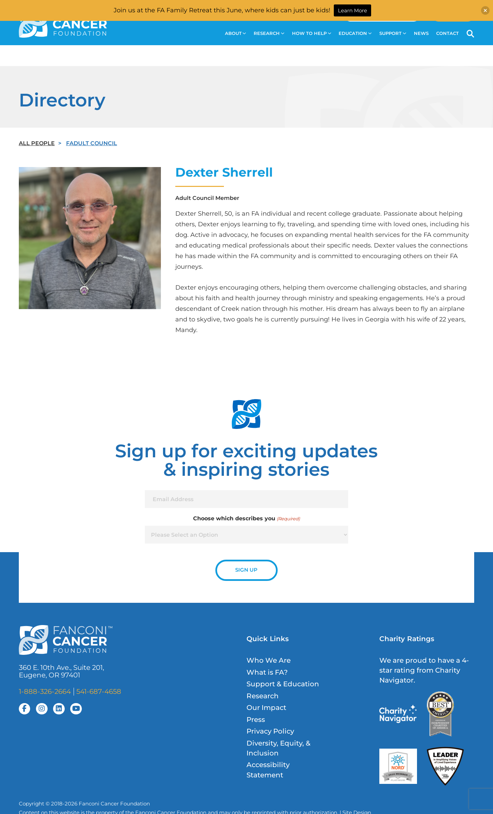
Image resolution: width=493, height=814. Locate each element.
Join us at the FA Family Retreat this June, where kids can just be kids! (222, 10)
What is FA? (267, 672)
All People (37, 143)
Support (392, 33)
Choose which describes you (246, 518)
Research (269, 33)
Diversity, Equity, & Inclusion (278, 748)
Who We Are (268, 660)
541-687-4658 (98, 691)
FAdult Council (91, 143)
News (421, 33)
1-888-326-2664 (45, 691)
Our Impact (266, 707)
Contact (447, 33)
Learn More (352, 10)
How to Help (311, 33)
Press (255, 719)
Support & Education (282, 684)
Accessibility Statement (268, 770)
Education (355, 33)
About (235, 33)
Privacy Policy (270, 731)
